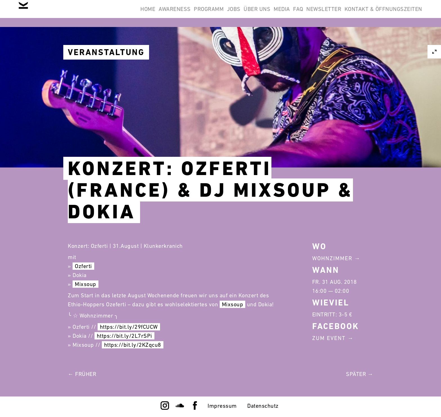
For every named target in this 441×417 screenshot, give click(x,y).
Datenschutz (263, 406)
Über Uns (224, 13)
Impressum (222, 406)
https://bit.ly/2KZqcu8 (132, 345)
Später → (359, 374)
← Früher (82, 374)
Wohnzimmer (332, 258)
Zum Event (329, 338)
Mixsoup (85, 284)
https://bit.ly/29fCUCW (129, 327)
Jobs (194, 13)
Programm (161, 13)
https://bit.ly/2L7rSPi (124, 336)
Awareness (120, 13)
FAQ (280, 13)
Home (86, 13)
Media (256, 13)
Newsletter (313, 13)
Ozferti (83, 266)
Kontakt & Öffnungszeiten (379, 13)
